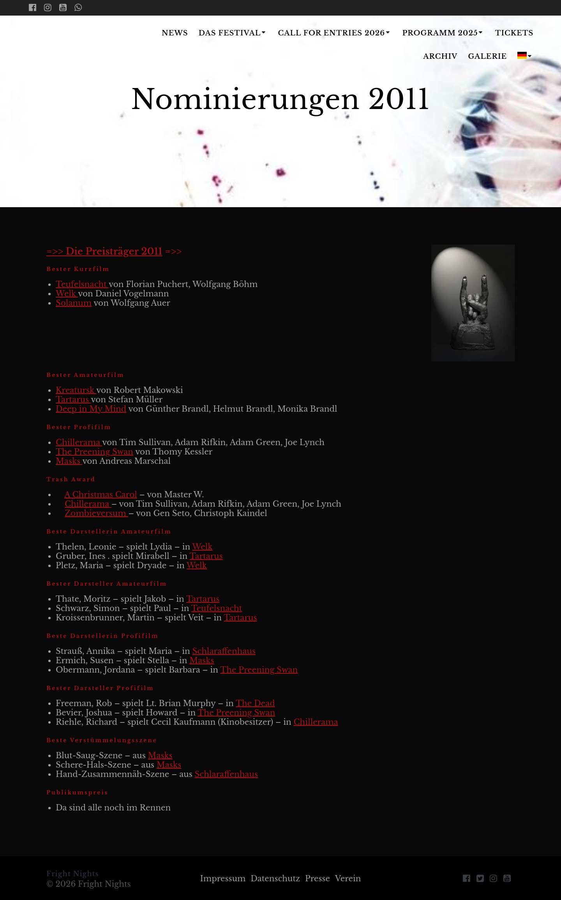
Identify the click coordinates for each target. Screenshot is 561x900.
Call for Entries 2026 (331, 33)
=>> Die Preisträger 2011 (104, 251)
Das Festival (230, 33)
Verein (348, 878)
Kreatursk (76, 390)
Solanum (74, 303)
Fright (75, 46)
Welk (67, 293)
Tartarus (73, 399)
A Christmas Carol (100, 494)
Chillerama (79, 442)
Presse (317, 878)
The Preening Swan (94, 451)
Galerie (487, 56)
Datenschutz (275, 878)
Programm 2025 (440, 33)
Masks (69, 461)
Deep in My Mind (91, 409)
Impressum (222, 878)
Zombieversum (96, 513)
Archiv (440, 56)
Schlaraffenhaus (224, 651)
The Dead (255, 703)
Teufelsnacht (82, 284)
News (175, 33)
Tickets (514, 33)
